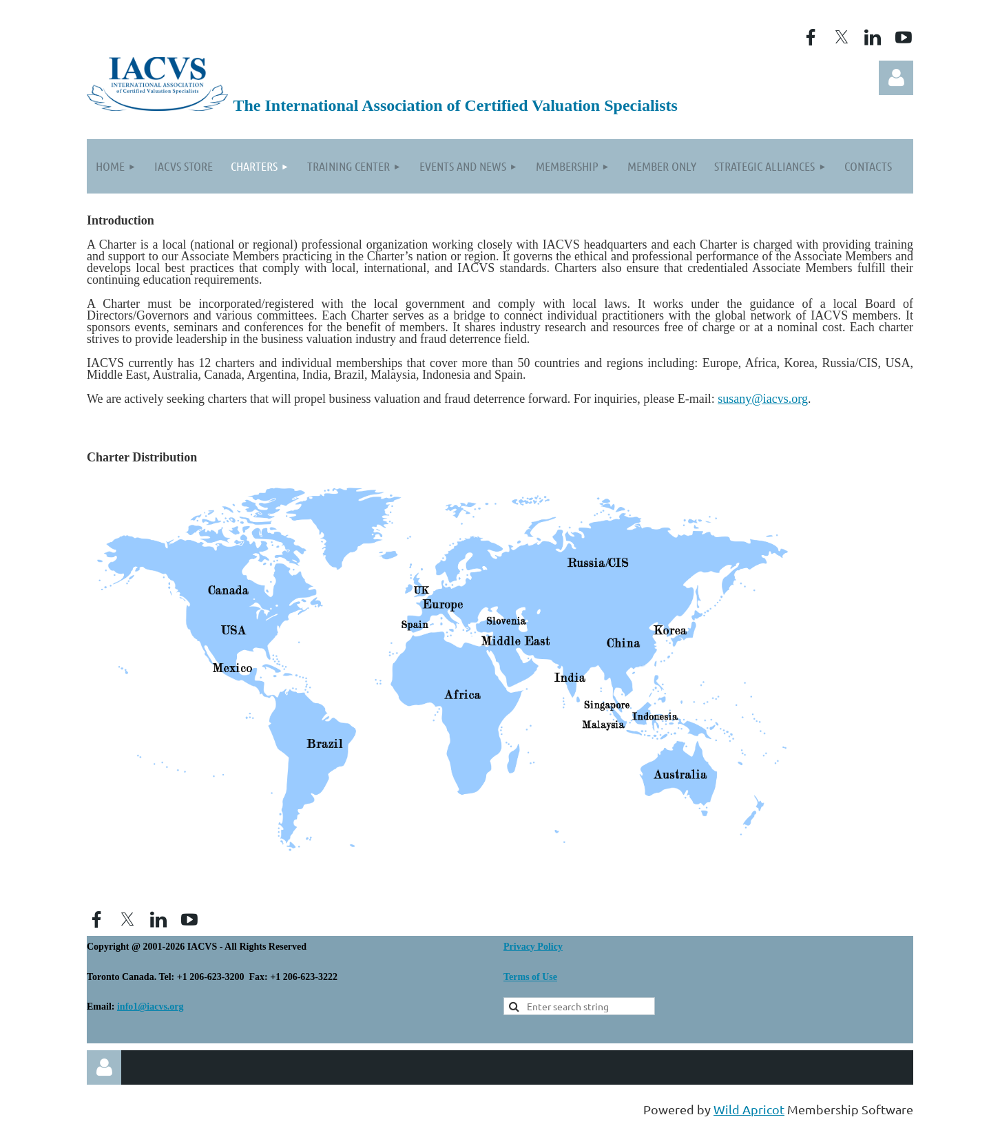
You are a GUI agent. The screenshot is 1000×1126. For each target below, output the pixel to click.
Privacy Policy (533, 946)
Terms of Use (530, 977)
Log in (896, 78)
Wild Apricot (748, 1109)
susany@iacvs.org (763, 399)
